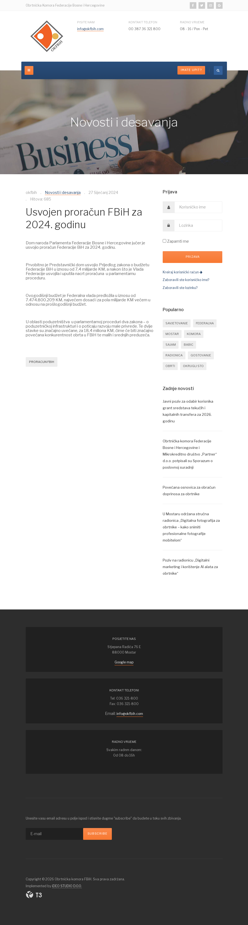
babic (188, 344)
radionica (174, 355)
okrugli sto (193, 366)
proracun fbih (41, 362)
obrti (170, 366)
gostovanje (201, 355)
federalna (205, 323)
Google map (124, 662)
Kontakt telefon (143, 22)
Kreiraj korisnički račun (182, 272)
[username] (198, 207)
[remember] (164, 241)
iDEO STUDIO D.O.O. (67, 886)
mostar (172, 334)
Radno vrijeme (192, 22)
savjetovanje (176, 323)
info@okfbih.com (90, 29)
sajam (170, 344)
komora (194, 334)
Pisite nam (86, 22)
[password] (198, 225)
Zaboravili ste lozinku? (180, 288)
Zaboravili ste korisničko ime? (186, 280)
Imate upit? (191, 70)
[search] (218, 70)
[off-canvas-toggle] (29, 70)
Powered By (34, 894)
